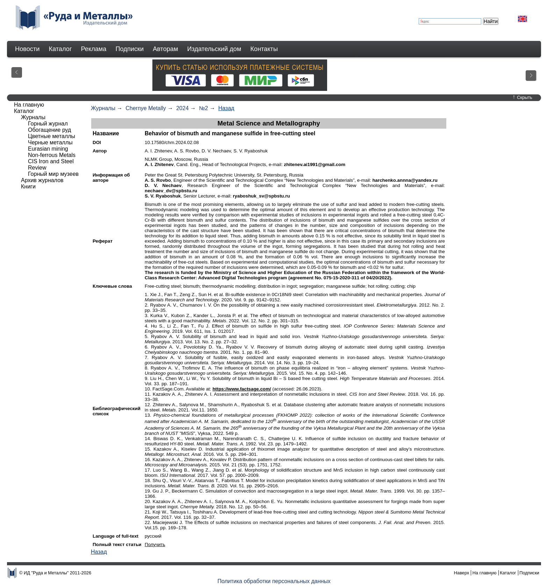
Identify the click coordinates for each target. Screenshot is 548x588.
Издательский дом (214, 48)
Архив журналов (42, 180)
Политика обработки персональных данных (274, 581)
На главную (29, 105)
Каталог (60, 48)
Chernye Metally (145, 108)
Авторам (165, 48)
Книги (28, 186)
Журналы (103, 108)
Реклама (94, 48)
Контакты (264, 48)
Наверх (461, 572)
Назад (226, 108)
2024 (182, 108)
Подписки (130, 48)
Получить (155, 544)
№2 (203, 108)
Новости (27, 48)
